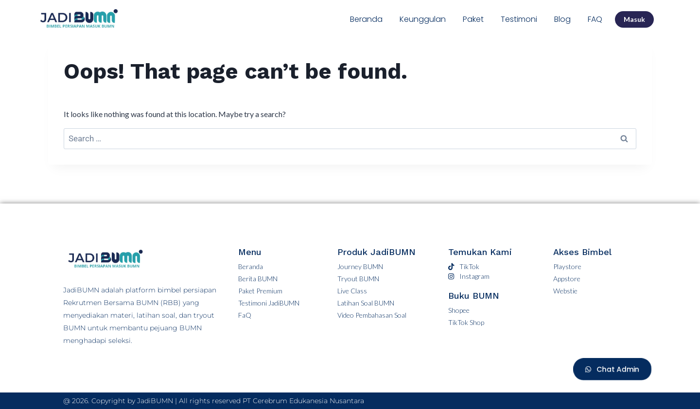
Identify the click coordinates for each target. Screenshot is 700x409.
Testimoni (519, 19)
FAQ (595, 19)
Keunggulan (423, 19)
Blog (562, 19)
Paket (473, 19)
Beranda (366, 19)
